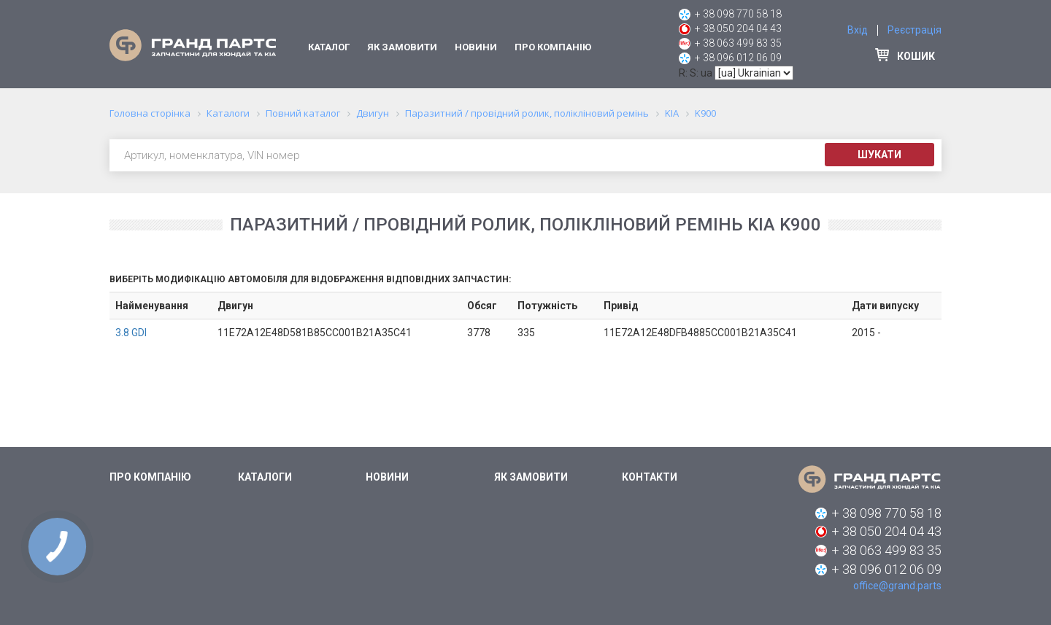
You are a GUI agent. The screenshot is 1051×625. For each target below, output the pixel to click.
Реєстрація (915, 30)
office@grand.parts (897, 585)
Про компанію (553, 47)
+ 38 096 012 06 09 (738, 57)
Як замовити (402, 47)
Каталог (329, 47)
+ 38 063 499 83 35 (738, 43)
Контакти (649, 477)
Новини (476, 47)
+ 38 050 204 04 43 (738, 28)
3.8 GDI (131, 332)
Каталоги (265, 477)
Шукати (879, 154)
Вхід (857, 30)
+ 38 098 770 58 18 (738, 14)
